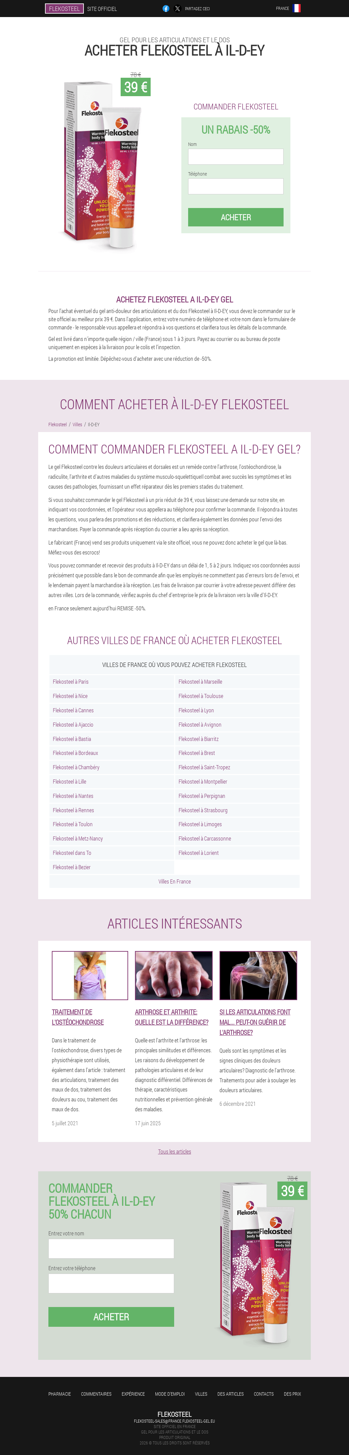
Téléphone (197, 174)
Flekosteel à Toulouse (201, 695)
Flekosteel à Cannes (73, 710)
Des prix (292, 1394)
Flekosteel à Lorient (199, 852)
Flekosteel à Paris (71, 681)
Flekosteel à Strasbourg (203, 810)
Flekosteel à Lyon (196, 710)
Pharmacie (59, 1394)
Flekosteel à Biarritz (198, 738)
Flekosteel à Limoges (200, 824)
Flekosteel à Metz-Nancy (78, 838)
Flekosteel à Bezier (72, 867)
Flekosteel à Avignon (200, 724)
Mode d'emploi (170, 1394)
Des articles (230, 1394)
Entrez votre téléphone (71, 1268)
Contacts (264, 1394)
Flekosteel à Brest (197, 752)
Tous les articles (174, 1151)
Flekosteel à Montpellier (203, 781)
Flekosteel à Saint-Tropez (204, 767)
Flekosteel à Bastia (72, 738)
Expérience (133, 1394)
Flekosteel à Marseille (200, 681)
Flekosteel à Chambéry (76, 767)
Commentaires (96, 1394)
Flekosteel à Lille (69, 781)
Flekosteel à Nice (70, 695)
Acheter (236, 217)
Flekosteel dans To (72, 852)
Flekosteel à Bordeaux (75, 752)
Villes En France (174, 881)
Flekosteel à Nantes (73, 795)
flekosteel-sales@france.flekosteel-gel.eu (174, 1421)
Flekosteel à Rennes (73, 810)
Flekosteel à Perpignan (202, 795)
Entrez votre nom (66, 1233)
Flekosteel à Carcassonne (205, 838)
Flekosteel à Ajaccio (73, 724)
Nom (192, 144)
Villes (201, 1394)
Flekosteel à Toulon (73, 824)
